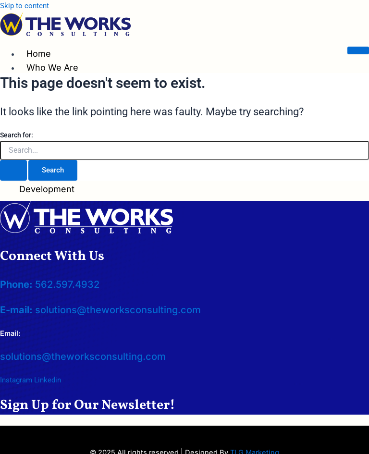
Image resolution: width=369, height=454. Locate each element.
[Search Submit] (13, 170)
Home (38, 54)
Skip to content (24, 5)
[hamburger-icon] (358, 50)
